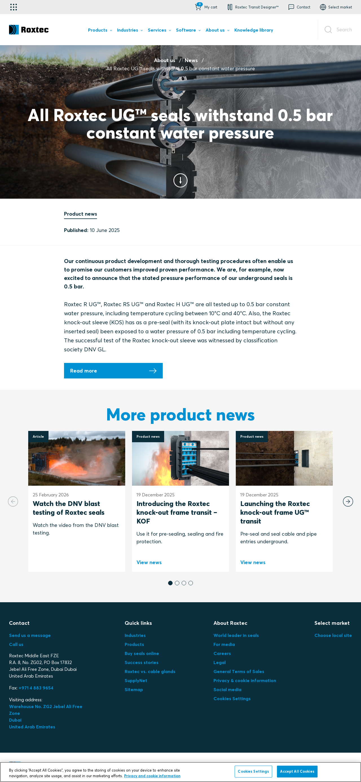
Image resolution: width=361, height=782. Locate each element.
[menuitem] (100, 31)
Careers (222, 653)
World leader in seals (236, 635)
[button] (205, 7)
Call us (16, 644)
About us (164, 60)
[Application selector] (13, 7)
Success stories (142, 662)
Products (134, 644)
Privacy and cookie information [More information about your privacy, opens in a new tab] (152, 776)
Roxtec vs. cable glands (150, 671)
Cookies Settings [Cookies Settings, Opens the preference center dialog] (253, 771)
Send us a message (30, 635)
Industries (135, 635)
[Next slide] (348, 501)
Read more (83, 370)
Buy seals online (142, 653)
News (191, 60)
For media (224, 644)
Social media (227, 689)
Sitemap (134, 689)
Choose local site (333, 635)
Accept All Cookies (297, 771)
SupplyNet (136, 680)
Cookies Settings (232, 698)
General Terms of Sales (238, 671)
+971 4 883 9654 (36, 688)
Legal (219, 662)
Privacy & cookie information (244, 680)
